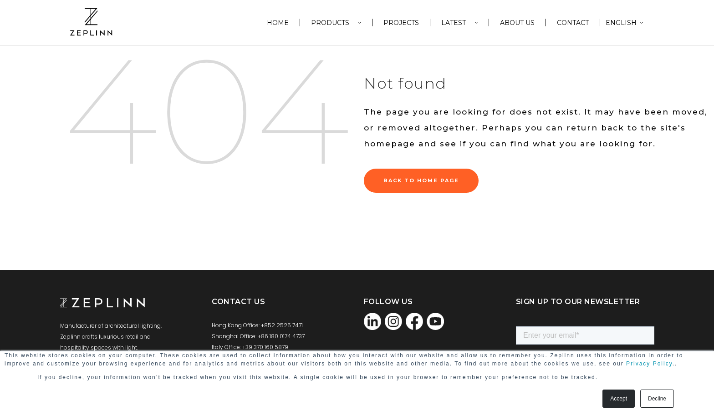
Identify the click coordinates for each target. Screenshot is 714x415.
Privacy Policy (649, 363)
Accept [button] (618, 398)
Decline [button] (657, 398)
